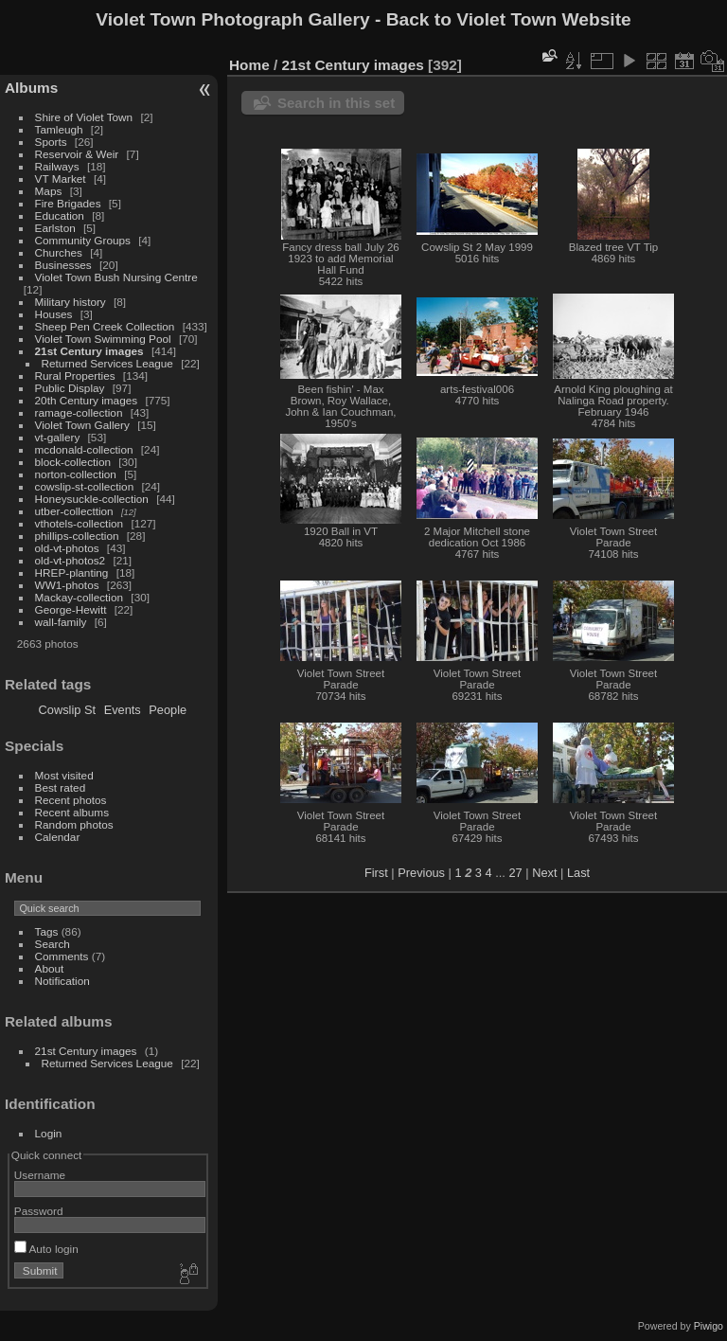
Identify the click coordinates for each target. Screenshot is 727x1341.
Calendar (57, 837)
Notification (62, 980)
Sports (51, 141)
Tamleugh (59, 129)
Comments (62, 956)
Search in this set (336, 103)
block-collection (73, 462)
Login (48, 1133)
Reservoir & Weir (77, 154)
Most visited (64, 775)
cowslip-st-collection (84, 486)
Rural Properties (75, 375)
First (376, 873)
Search (52, 944)
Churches (58, 252)
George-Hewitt (71, 609)
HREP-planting (72, 572)
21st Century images (89, 351)
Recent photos (71, 800)
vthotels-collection (79, 523)
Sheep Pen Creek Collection (105, 326)
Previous (421, 873)
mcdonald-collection (84, 449)
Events (122, 710)
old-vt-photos (67, 548)
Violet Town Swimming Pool (103, 338)
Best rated (60, 787)
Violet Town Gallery (82, 425)
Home (249, 65)
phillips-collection (77, 535)
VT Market (60, 178)
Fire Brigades (68, 203)
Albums (31, 88)
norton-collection (75, 474)
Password (38, 1211)
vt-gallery (57, 437)
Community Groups (83, 240)
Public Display (70, 388)
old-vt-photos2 (70, 560)
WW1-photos (67, 585)
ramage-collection (79, 412)
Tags (47, 931)
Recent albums (72, 812)
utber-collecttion (74, 511)
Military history (70, 301)
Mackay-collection (79, 597)
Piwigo (708, 1326)
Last (578, 873)
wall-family (61, 622)
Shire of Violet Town (84, 117)
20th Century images (86, 400)
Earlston (55, 228)
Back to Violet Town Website (508, 19)
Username (39, 1175)
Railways (57, 166)
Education (59, 215)
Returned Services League (107, 363)
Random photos (74, 824)
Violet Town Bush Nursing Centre (116, 277)
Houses (54, 314)
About (49, 968)
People (167, 710)
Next (544, 873)
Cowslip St (67, 710)
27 (515, 873)
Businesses (63, 265)
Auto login (46, 1249)
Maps (48, 191)
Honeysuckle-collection (92, 498)
